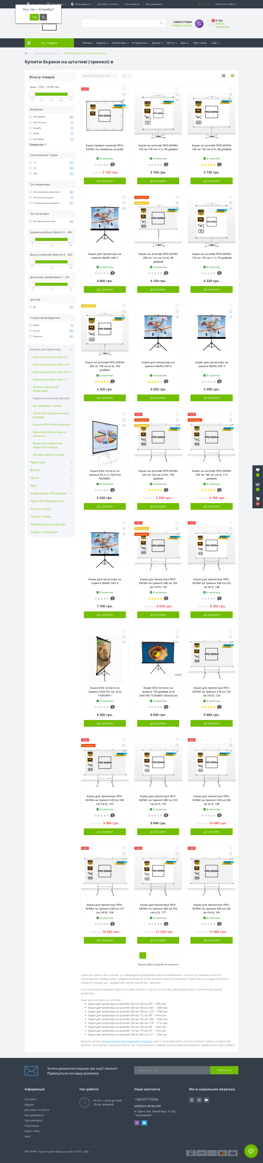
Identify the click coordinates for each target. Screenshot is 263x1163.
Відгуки (29, 1104)
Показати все (38, 144)
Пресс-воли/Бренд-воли (47, 501)
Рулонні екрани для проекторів (45, 388)
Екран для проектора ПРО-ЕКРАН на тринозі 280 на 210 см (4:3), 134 (158, 800)
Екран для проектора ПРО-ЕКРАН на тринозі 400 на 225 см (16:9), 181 (212, 908)
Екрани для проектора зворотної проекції (47, 445)
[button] (56, 4)
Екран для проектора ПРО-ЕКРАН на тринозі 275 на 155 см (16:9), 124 (212, 691)
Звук (184, 43)
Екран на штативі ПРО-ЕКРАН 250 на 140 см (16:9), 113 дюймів (211, 474)
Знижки (87, 43)
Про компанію (132, 4)
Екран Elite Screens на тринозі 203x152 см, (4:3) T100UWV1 (104, 691)
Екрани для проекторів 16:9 (51, 364)
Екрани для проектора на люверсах (49, 434)
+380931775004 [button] (146, 1099)
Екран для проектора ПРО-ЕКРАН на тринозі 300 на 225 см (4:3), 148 (212, 583)
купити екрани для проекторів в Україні (127, 1041)
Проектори (120, 43)
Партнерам (32, 1125)
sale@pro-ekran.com (147, 1105)
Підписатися (224, 1070)
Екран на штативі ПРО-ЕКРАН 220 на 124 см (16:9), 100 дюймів (158, 474)
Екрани (103, 43)
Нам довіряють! (154, 4)
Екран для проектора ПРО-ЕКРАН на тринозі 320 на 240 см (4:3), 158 (212, 800)
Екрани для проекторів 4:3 (50, 357)
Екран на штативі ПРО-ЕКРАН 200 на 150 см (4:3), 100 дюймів (104, 366)
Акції (28, 1136)
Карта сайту (32, 1131)
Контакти (30, 1099)
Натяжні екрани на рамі (48, 454)
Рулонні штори (40, 509)
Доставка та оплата (108, 4)
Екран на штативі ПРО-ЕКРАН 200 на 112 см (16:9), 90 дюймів (158, 257)
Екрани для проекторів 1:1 (50, 379)
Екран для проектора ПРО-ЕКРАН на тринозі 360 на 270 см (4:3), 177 (158, 908)
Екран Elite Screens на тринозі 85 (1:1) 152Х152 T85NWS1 (105, 474)
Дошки (157, 43)
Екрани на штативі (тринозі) (51, 398)
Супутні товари (40, 516)
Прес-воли (200, 43)
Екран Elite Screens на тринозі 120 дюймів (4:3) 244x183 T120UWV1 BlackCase (158, 691)
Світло (171, 43)
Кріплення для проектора (47, 524)
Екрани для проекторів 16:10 (52, 372)
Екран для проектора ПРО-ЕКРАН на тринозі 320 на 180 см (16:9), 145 (105, 800)
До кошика (105, 181)
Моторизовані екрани (47, 405)
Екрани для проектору (46, 53)
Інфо (215, 43)
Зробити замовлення (222, 25)
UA (208, 4)
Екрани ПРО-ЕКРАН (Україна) (51, 424)
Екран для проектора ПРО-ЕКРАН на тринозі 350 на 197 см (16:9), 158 (105, 908)
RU (200, 4)
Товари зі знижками (44, 532)
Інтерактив (140, 43)
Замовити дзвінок (182, 25)
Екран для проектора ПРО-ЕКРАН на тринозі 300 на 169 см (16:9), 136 (158, 583)
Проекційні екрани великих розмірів (51, 415)
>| (173, 955)
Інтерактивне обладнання (48, 493)
